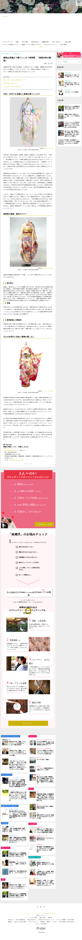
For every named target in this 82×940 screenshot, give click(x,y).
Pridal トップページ (41, 915)
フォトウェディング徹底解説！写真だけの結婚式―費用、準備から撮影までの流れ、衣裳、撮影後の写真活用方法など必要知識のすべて (17, 783)
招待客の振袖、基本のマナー (10, 83)
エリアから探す (33, 917)
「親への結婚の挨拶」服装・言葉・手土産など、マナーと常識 (17, 830)
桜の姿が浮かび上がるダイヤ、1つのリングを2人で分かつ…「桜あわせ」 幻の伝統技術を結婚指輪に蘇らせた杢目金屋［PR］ (18, 814)
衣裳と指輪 (63, 44)
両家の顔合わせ (35, 41)
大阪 (10, 748)
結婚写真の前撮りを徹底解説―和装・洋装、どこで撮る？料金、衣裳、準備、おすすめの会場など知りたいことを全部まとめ (45, 797)
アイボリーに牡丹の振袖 (47, 391)
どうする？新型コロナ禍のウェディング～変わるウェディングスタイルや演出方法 (45, 752)
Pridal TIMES (71, 919)
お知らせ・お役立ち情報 (20, 921)
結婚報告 (39, 766)
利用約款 (42, 921)
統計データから (40, 757)
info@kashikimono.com (16, 460)
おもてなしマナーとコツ (50, 44)
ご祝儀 (38, 869)
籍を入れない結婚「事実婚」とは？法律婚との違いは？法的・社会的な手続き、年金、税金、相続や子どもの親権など (45, 780)
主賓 (38, 878)
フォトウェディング (7, 41)
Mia (31, 463)
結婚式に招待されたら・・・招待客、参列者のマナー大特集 (45, 864)
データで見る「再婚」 (43, 759)
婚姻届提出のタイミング (42, 836)
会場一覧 (50, 917)
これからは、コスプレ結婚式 (71, 92)
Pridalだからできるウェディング (46, 919)
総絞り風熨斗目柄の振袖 (47, 268)
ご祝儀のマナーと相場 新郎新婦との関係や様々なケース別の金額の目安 (45, 873)
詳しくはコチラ (28, 723)
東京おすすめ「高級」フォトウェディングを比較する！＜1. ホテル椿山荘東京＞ (17, 743)
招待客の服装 (17, 53)
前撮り (17, 41)
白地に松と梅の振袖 (48, 148)
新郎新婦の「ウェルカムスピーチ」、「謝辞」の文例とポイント (17, 863)
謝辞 (10, 851)
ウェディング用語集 (61, 919)
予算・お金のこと (57, 41)
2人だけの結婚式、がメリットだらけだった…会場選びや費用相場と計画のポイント (46, 743)
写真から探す (42, 917)
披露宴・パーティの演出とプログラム (31, 44)
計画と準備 (68, 41)
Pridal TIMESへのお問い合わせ (66, 921)
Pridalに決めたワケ (31, 919)
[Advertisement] (41, 29)
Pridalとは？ (11, 919)
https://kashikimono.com (11, 450)
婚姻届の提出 (45, 41)
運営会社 (10, 921)
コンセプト (54, 921)
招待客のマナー (8, 53)
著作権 (48, 921)
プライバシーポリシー (33, 921)
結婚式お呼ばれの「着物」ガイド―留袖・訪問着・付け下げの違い (72, 84)
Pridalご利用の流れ (20, 919)
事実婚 (38, 774)
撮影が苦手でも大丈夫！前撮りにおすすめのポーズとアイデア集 (45, 816)
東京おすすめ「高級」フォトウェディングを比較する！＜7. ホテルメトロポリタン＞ (17, 886)
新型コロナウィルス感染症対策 (44, 748)
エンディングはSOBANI (41, 923)
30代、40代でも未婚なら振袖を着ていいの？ (15, 80)
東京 (10, 739)
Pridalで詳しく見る (44, 524)
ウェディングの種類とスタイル (10, 44)
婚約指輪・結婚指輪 (13, 809)
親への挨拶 (25, 41)
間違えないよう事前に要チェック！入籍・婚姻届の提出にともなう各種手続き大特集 (45, 830)
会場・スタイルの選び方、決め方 (44, 739)
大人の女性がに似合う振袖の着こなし (13, 86)
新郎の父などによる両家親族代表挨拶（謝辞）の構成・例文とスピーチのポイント (17, 854)
